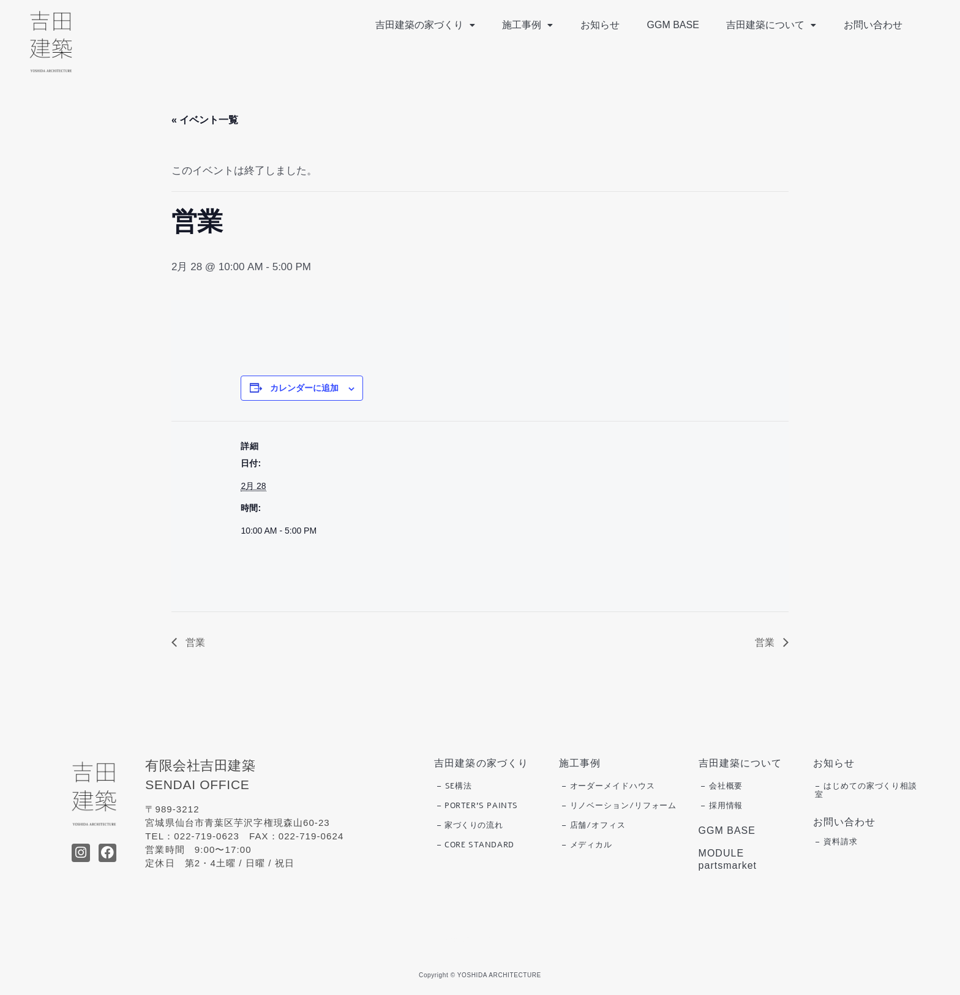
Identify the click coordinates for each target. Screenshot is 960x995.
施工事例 (534, 25)
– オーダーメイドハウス (608, 786)
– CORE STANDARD (475, 844)
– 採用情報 (721, 805)
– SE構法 (454, 786)
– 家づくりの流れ (470, 825)
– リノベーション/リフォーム (619, 805)
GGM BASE (677, 25)
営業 (194, 642)
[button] (434, 25)
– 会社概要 (721, 786)
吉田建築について (774, 25)
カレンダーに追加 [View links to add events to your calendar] (304, 388)
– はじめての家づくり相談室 (866, 790)
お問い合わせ (873, 25)
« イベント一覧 (204, 120)
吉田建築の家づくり (434, 25)
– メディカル (586, 844)
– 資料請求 (836, 841)
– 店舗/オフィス (593, 825)
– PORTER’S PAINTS (477, 805)
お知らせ (605, 25)
